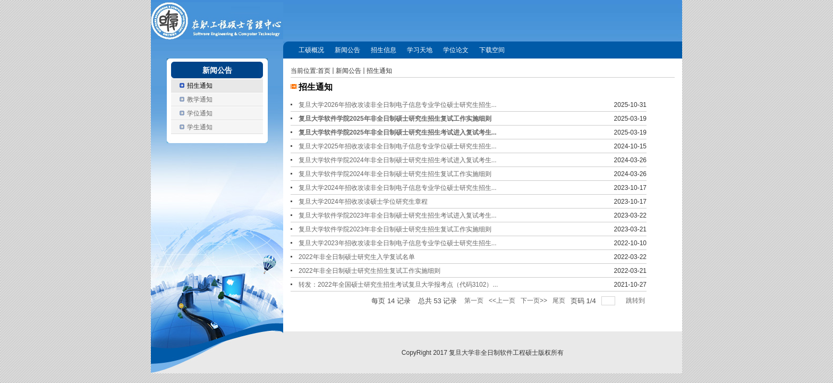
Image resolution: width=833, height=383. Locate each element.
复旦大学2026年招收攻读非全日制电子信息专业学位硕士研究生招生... (398, 105)
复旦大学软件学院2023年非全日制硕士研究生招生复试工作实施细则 (395, 229)
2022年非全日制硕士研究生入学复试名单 (357, 257)
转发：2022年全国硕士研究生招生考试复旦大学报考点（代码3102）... (398, 284)
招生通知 (379, 70)
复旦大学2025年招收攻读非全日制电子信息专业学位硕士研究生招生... (398, 146)
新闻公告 (348, 70)
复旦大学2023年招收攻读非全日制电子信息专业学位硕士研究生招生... (398, 243)
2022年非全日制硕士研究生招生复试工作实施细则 (369, 270)
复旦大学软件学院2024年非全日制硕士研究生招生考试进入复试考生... (398, 160)
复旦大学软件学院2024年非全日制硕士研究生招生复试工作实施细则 (395, 174)
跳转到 (636, 300)
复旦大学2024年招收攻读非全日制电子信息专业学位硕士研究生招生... (398, 188)
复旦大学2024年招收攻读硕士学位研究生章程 (363, 201)
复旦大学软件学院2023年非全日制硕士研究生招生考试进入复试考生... (398, 215)
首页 (324, 70)
